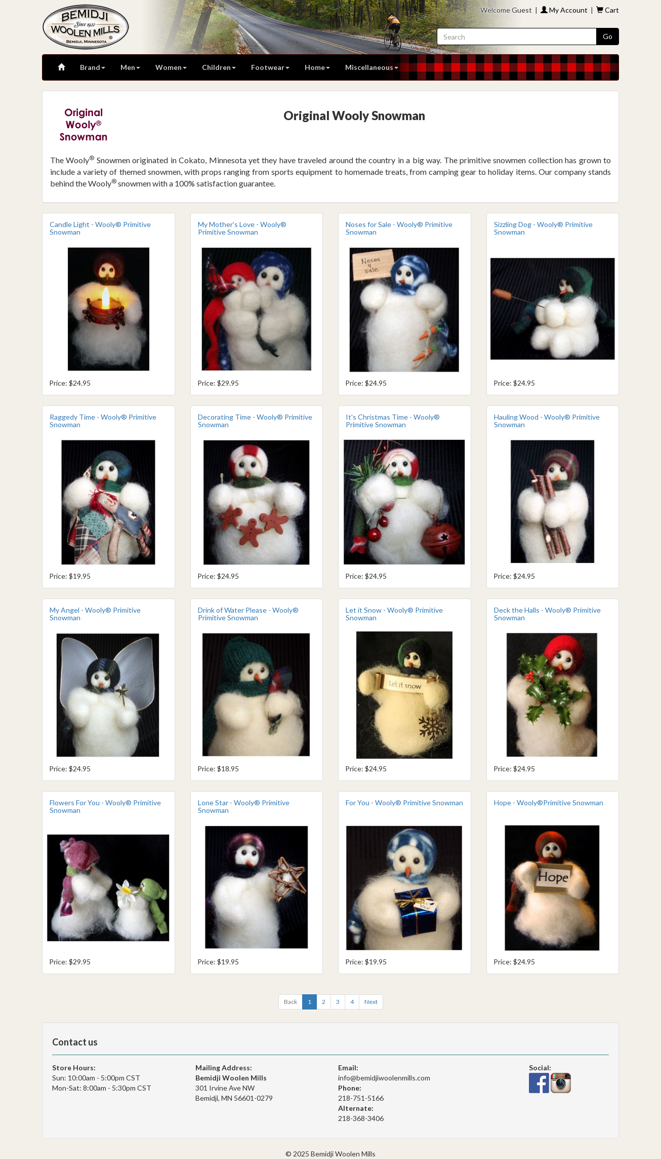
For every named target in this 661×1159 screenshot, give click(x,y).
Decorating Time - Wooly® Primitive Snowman (255, 421)
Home (317, 67)
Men (130, 67)
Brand (92, 67)
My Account (564, 10)
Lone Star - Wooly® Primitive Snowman (244, 806)
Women (171, 67)
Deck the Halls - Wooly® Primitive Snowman (547, 614)
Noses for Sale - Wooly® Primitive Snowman (399, 228)
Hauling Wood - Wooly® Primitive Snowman (547, 421)
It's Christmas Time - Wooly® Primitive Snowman (393, 421)
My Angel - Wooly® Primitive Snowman (95, 614)
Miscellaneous (371, 67)
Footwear (270, 67)
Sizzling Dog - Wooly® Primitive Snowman (543, 228)
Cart (607, 10)
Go (607, 36)
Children (219, 67)
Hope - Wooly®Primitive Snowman (548, 802)
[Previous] (290, 1002)
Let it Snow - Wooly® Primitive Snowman (394, 614)
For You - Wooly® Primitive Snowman (404, 802)
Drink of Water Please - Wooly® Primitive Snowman (248, 614)
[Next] (371, 1002)
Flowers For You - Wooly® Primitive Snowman (105, 806)
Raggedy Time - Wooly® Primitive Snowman (103, 421)
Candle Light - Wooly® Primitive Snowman (100, 228)
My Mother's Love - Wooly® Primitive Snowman (242, 228)
